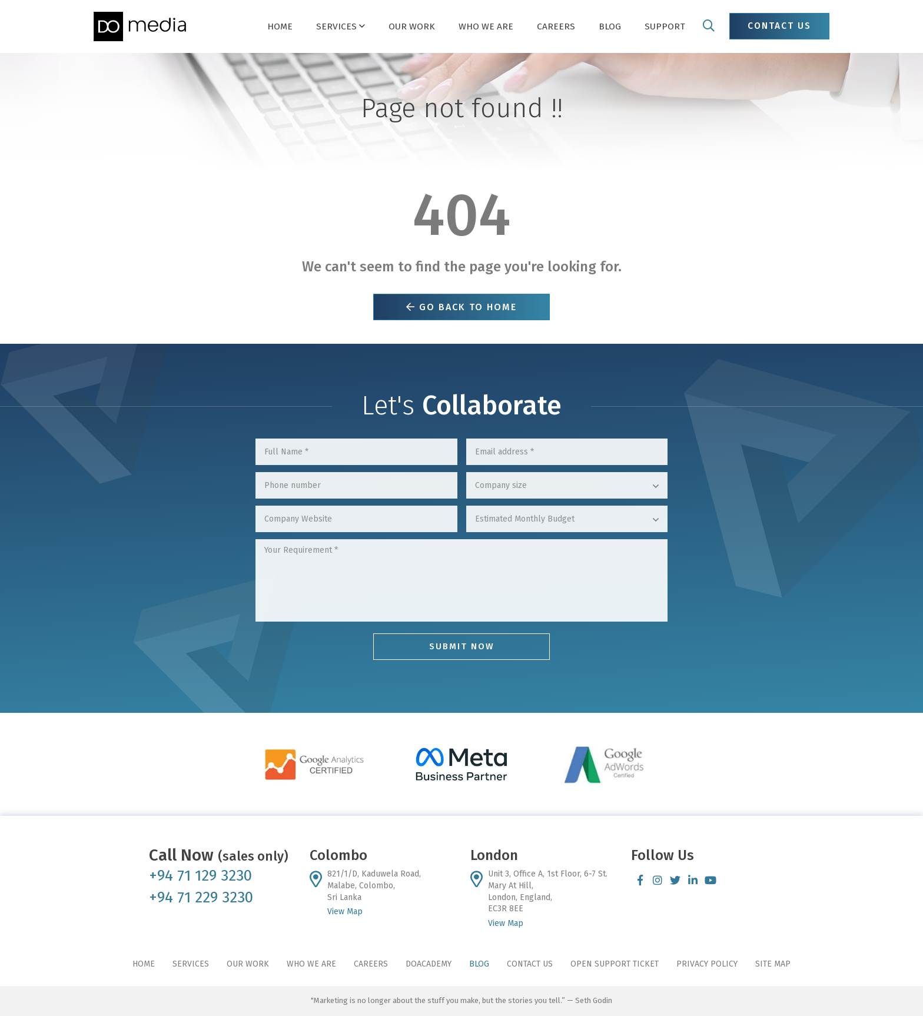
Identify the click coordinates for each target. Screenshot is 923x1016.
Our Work (248, 964)
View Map (345, 912)
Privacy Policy (707, 964)
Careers (371, 964)
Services (190, 964)
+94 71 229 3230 (201, 897)
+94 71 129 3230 (200, 875)
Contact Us (530, 964)
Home (143, 964)
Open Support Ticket (614, 964)
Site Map (773, 964)
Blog (479, 964)
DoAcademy (428, 964)
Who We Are (311, 964)
